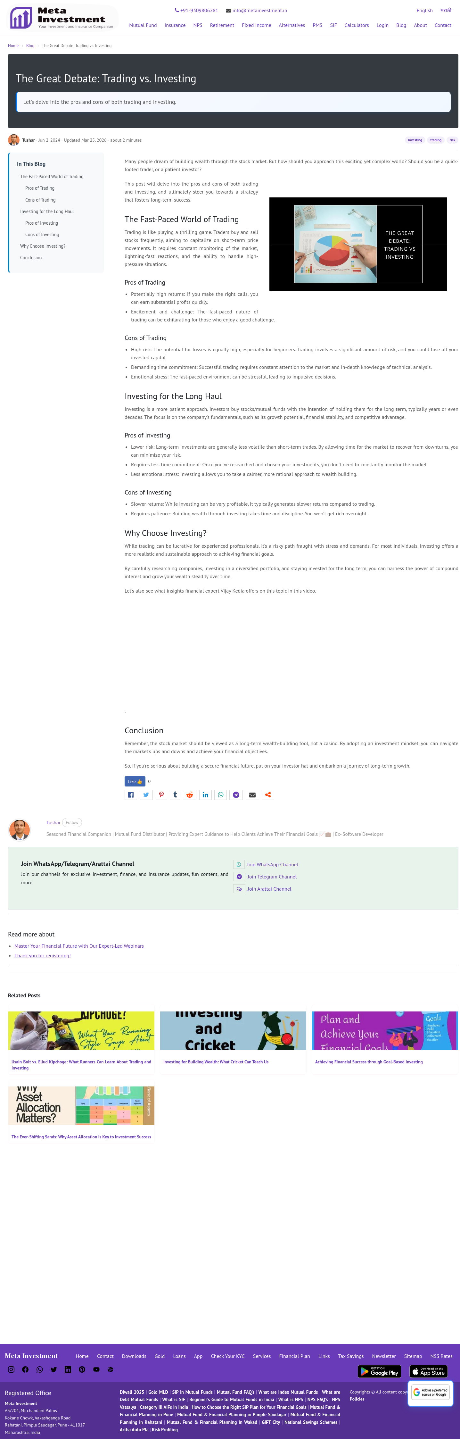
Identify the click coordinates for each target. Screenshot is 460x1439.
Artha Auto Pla (134, 1430)
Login (383, 25)
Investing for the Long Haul (47, 211)
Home (13, 45)
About (420, 25)
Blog (401, 25)
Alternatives (292, 25)
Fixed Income (256, 25)
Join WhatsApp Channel (265, 864)
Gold (160, 1356)
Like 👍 (135, 781)
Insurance (175, 25)
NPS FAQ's (318, 1399)
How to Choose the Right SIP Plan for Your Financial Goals (249, 1407)
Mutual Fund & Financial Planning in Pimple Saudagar (231, 1414)
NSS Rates (442, 1356)
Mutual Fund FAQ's (235, 1392)
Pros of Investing (41, 223)
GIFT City (271, 1422)
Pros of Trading (39, 188)
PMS (317, 25)
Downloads (134, 1356)
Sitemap (413, 1356)
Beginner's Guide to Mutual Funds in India (231, 1399)
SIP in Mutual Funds (192, 1392)
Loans (179, 1356)
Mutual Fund (143, 25)
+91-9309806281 (196, 10)
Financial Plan (294, 1356)
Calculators (357, 25)
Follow (72, 822)
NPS (197, 25)
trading (435, 140)
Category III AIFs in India (164, 1407)
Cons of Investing (42, 234)
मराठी (445, 10)
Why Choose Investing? (42, 246)
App (198, 1356)
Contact (443, 25)
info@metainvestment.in (256, 10)
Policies (357, 1399)
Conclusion (31, 257)
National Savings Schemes (310, 1422)
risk (452, 140)
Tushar (53, 822)
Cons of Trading (40, 200)
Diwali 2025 (132, 1392)
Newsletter (384, 1356)
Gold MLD (158, 1392)
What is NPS (290, 1399)
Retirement (222, 25)
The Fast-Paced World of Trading (52, 176)
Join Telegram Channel (265, 876)
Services (262, 1356)
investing (415, 140)
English (425, 10)
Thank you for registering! (42, 955)
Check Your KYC (227, 1356)
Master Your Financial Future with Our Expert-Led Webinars (79, 946)
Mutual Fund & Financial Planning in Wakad (212, 1422)
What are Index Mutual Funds (288, 1392)
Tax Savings (351, 1356)
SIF (333, 25)
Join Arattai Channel (262, 888)
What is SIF (174, 1399)
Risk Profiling (165, 1430)
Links (324, 1356)
